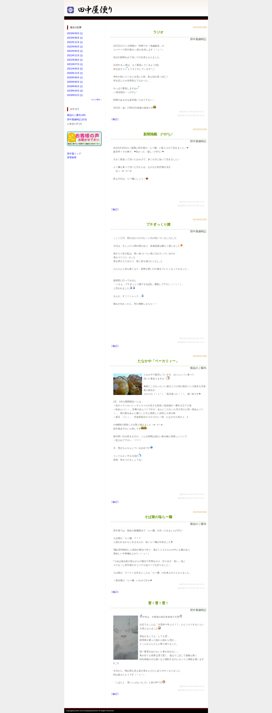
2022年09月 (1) (75, 46)
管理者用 (71, 157)
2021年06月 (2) (75, 68)
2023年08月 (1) (75, 37)
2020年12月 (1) (75, 73)
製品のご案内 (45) (76, 115)
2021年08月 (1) (75, 60)
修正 (115, 119)
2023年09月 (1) (75, 33)
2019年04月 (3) (75, 90)
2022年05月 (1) (75, 51)
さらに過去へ (96, 100)
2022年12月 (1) (75, 42)
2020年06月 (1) (75, 82)
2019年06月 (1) (75, 86)
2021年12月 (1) (75, 55)
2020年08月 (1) (75, 77)
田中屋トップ (74, 153)
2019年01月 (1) (75, 95)
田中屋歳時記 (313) (77, 119)
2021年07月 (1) (75, 64)
